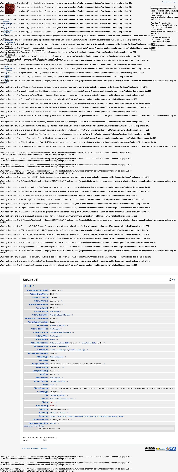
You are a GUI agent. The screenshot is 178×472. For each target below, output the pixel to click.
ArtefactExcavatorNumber (36, 318)
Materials (7, 77)
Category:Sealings (56, 357)
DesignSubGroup (40, 371)
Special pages (8, 40)
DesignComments (40, 364)
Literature (7, 75)
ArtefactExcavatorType (38, 322)
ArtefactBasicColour (39, 294)
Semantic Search (8, 30)
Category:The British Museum (60, 332)
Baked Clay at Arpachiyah (108, 416)
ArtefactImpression (39, 329)
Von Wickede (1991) (89, 343)
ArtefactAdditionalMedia (37, 290)
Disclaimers (44, 448)
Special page (25, 7)
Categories (43, 416)
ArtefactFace (42, 325)
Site (46, 395)
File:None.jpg (55, 311)
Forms (5, 28)
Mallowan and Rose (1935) (59, 343)
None (52, 402)
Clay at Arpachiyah (91, 416)
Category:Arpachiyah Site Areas (61, 399)
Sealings (53, 416)
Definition (9, 71)
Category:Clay (55, 378)
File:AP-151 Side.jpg (57, 350)
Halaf (52, 385)
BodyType (43, 360)
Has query (43, 413)
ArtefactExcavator (40, 315)
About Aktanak (35, 448)
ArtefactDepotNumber (38, 304)
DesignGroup (42, 367)
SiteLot (45, 402)
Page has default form (38, 423)
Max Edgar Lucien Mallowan (60, 315)
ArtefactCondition (40, 297)
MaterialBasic (42, 378)
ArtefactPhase (42, 339)
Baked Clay (62, 416)
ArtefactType (42, 357)
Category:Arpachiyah (57, 395)
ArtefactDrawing (41, 311)
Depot (6, 73)
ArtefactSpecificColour (38, 353)
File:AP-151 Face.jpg (57, 325)
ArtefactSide (42, 350)
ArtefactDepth (42, 308)
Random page (7, 24)
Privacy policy (26, 448)
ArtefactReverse (41, 346)
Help (173, 279)
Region (6, 82)
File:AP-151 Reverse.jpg (58, 346)
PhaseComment (41, 388)
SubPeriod (43, 409)
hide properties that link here (34, 426)
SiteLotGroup (42, 406)
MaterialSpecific (41, 381)
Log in (174, 2)
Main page (6, 21)
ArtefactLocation (40, 332)
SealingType (42, 392)
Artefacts (7, 66)
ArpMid (52, 339)
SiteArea (44, 399)
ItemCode (44, 374)
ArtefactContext (41, 301)
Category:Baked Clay (57, 381)
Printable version (9, 42)
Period (45, 385)
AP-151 (29, 286)
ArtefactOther (42, 336)
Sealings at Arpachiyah (75, 416)
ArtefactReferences (39, 343)
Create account (166, 2)
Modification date (40, 420)
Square (121, 416)
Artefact (53, 423)
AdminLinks (6, 26)
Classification (8, 68)
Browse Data (7, 32)
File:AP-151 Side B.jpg (77, 350)
